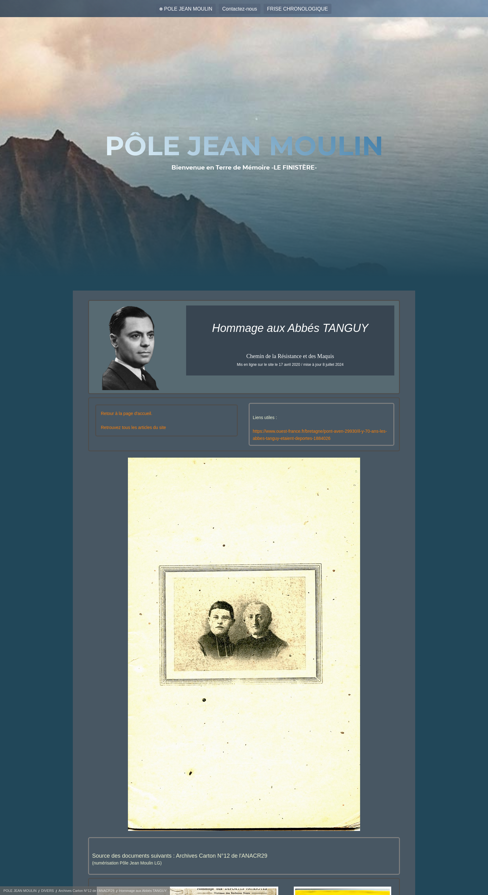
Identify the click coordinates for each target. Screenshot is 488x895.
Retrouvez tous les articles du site (133, 427)
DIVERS (47, 891)
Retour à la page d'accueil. (126, 413)
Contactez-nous (239, 9)
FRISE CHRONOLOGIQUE (297, 9)
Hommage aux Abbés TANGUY (143, 891)
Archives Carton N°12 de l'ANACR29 (87, 891)
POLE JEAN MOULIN (188, 9)
